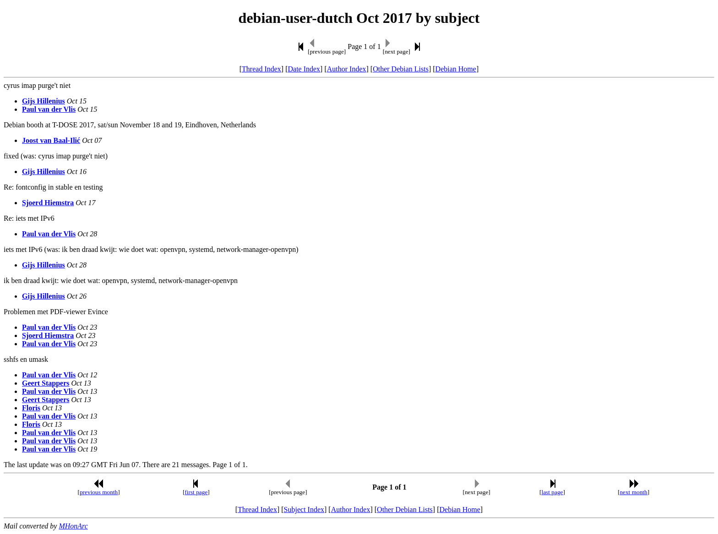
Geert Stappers (46, 383)
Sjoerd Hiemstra (48, 203)
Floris (31, 408)
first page (196, 492)
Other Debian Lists (401, 69)
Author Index (346, 69)
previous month (99, 492)
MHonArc (73, 526)
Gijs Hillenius (43, 101)
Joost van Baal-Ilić (51, 140)
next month (633, 492)
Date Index (304, 69)
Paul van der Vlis (49, 109)
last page (552, 492)
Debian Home (455, 69)
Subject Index (304, 509)
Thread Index (261, 69)
